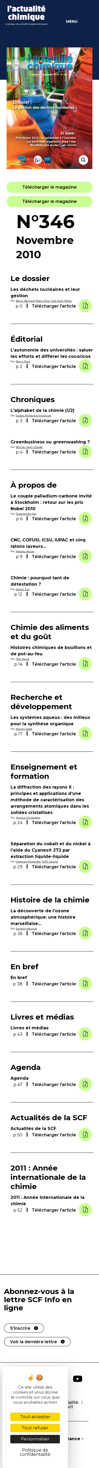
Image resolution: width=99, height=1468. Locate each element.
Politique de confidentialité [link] (35, 1452)
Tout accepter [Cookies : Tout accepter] (35, 1416)
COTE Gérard (50, 861)
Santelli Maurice (26, 928)
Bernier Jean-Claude (29, 447)
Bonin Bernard (25, 300)
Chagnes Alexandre (28, 861)
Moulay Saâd (24, 728)
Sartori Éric (23, 589)
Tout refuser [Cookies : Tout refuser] (35, 1427)
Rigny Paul (43, 300)
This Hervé (22, 658)
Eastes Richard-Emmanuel (33, 415)
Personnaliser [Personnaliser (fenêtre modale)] (35, 1439)
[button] (49, 187)
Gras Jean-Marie (61, 300)
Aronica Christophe (28, 817)
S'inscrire (20, 1328)
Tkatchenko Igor (26, 513)
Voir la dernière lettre (33, 1341)
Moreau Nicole (25, 551)
